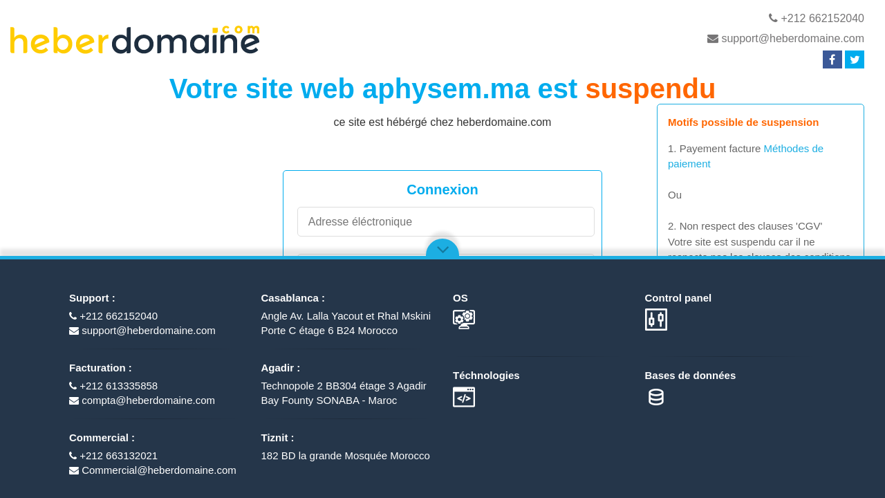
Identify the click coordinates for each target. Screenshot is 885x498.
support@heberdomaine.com (785, 38)
